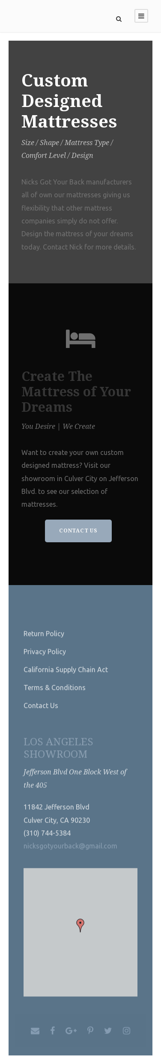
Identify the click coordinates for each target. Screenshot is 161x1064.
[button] (80, 932)
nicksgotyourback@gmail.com (70, 852)
